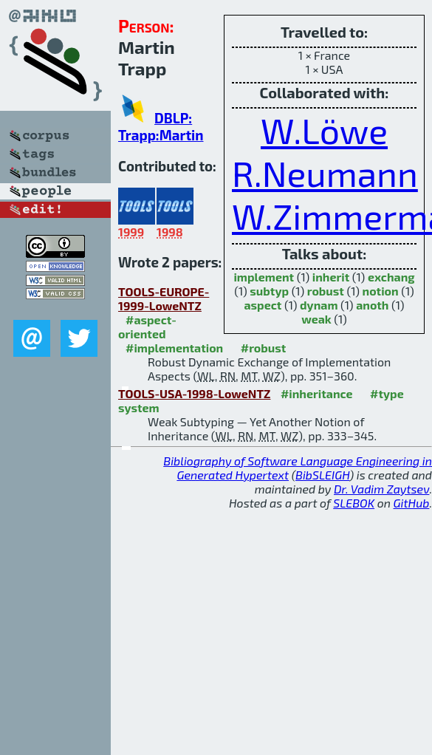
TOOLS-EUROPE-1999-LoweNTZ (163, 298)
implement (263, 277)
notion (381, 291)
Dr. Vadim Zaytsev (381, 489)
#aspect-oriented (147, 326)
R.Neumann (325, 172)
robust (325, 291)
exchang (391, 277)
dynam (318, 305)
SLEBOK (353, 503)
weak (316, 319)
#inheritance (317, 393)
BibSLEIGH (322, 475)
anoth (372, 305)
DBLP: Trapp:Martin (161, 126)
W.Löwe (324, 130)
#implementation (174, 348)
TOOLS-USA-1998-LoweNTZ (194, 393)
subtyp (269, 291)
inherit (330, 277)
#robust (264, 348)
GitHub (412, 503)
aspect (262, 305)
